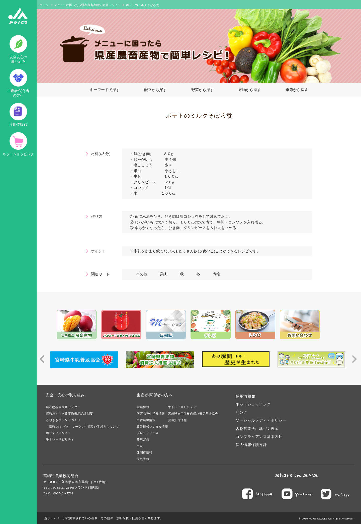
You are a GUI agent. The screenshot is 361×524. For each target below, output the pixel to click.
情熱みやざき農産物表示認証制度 (69, 413)
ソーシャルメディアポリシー (261, 420)
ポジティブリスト (58, 433)
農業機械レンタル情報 (152, 426)
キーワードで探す (105, 90)
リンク (241, 412)
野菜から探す (202, 90)
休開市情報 (144, 452)
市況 (140, 446)
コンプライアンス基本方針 (259, 437)
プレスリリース (148, 433)
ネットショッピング (18, 144)
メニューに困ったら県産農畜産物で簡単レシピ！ (87, 5)
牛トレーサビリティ (60, 439)
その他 (141, 274)
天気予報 (143, 459)
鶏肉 (163, 274)
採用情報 (18, 115)
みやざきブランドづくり (63, 420)
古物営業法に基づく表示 (257, 429)
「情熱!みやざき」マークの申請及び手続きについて (82, 426)
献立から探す (155, 90)
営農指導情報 (177, 420)
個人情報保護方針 (251, 445)
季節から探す (297, 90)
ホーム (43, 5)
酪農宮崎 (143, 439)
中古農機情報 (146, 420)
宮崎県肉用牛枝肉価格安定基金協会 (193, 413)
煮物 (216, 274)
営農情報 (143, 407)
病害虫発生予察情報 (151, 413)
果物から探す (249, 90)
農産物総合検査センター (63, 407)
